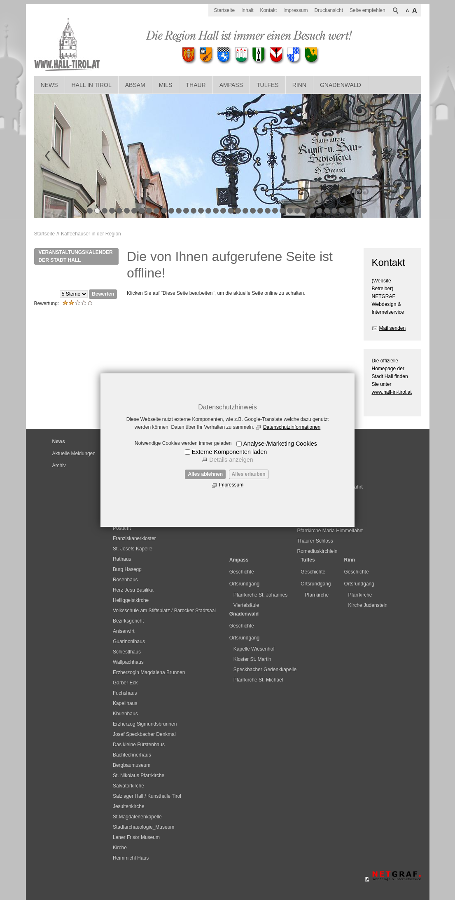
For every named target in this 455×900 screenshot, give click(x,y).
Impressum (231, 485)
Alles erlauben (249, 474)
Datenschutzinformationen (291, 427)
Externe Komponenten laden (229, 452)
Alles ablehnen (205, 474)
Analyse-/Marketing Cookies (280, 443)
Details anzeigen (231, 459)
